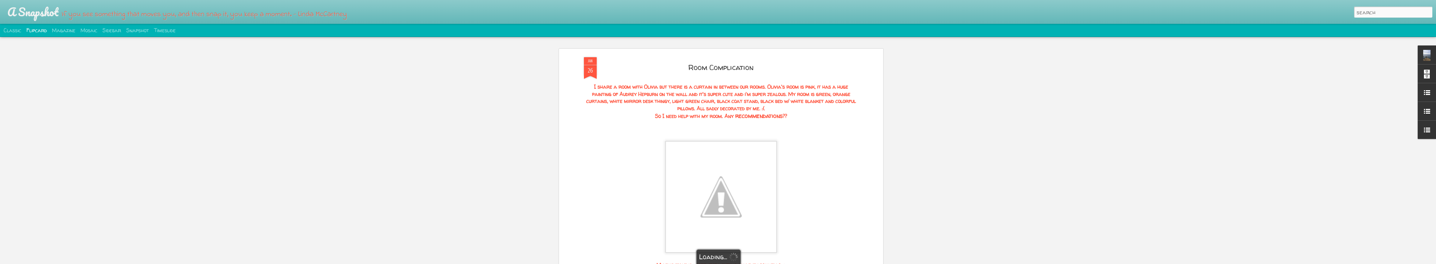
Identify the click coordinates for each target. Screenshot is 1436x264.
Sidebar (111, 30)
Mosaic (88, 30)
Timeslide (165, 30)
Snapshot (137, 30)
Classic (12, 30)
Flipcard (36, 30)
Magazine (63, 30)
